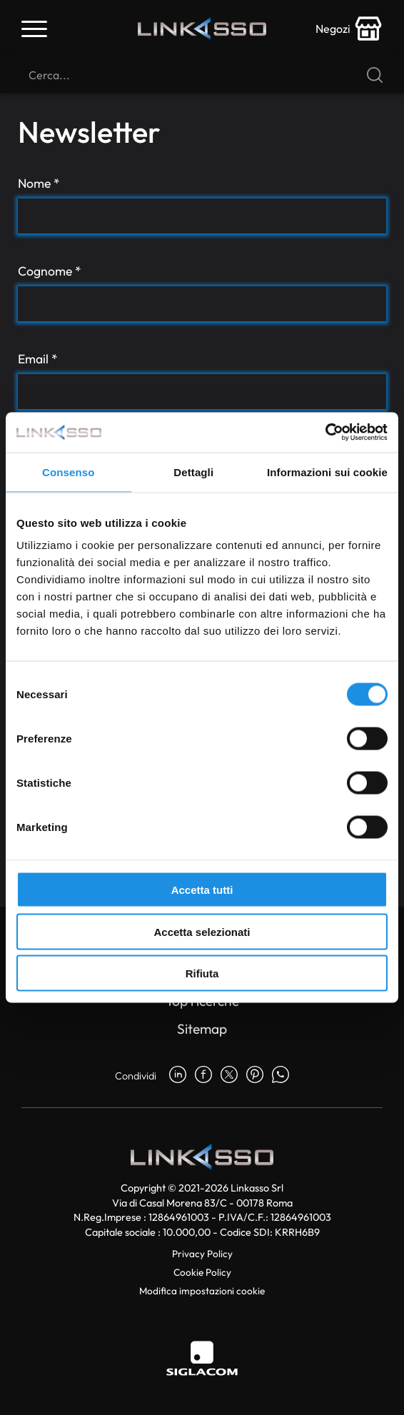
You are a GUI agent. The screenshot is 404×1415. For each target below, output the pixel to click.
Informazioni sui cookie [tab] (327, 471)
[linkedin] (177, 1076)
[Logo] (202, 29)
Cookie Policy (202, 1272)
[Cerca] (202, 75)
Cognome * (49, 271)
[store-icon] (349, 28)
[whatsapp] (280, 1076)
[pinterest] (254, 1076)
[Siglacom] (202, 1358)
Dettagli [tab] (193, 471)
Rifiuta (202, 973)
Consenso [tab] (68, 471)
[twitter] (229, 1076)
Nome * (39, 183)
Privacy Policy (202, 1253)
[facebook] (203, 1076)
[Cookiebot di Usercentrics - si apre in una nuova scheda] (325, 432)
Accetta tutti (202, 890)
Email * (38, 359)
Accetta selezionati (201, 931)
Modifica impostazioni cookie (202, 1290)
